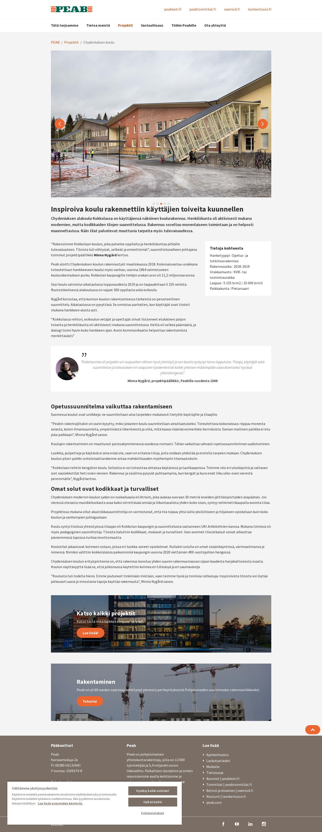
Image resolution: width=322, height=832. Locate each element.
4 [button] (165, 204)
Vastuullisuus (152, 25)
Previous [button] (59, 124)
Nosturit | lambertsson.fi (226, 796)
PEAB (55, 42)
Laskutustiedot (218, 760)
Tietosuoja (214, 772)
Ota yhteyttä (215, 25)
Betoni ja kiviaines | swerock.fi (229, 790)
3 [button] (161, 204)
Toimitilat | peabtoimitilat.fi (229, 784)
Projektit (125, 25)
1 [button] (154, 204)
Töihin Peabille (183, 25)
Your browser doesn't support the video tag (161, 123)
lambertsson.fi (259, 9)
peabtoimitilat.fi (202, 9)
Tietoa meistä (98, 25)
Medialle (213, 766)
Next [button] (262, 124)
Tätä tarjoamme (64, 25)
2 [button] (157, 204)
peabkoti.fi (172, 9)
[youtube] (236, 823)
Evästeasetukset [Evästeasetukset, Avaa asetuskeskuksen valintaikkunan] (152, 813)
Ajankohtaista (217, 754)
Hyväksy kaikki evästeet (152, 791)
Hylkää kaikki (152, 802)
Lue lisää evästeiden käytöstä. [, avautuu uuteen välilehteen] (60, 803)
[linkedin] (250, 823)
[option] (161, 123)
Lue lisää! (90, 633)
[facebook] (223, 823)
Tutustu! (90, 701)
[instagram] (263, 823)
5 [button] (168, 204)
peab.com (214, 802)
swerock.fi (232, 9)
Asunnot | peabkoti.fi (222, 778)
